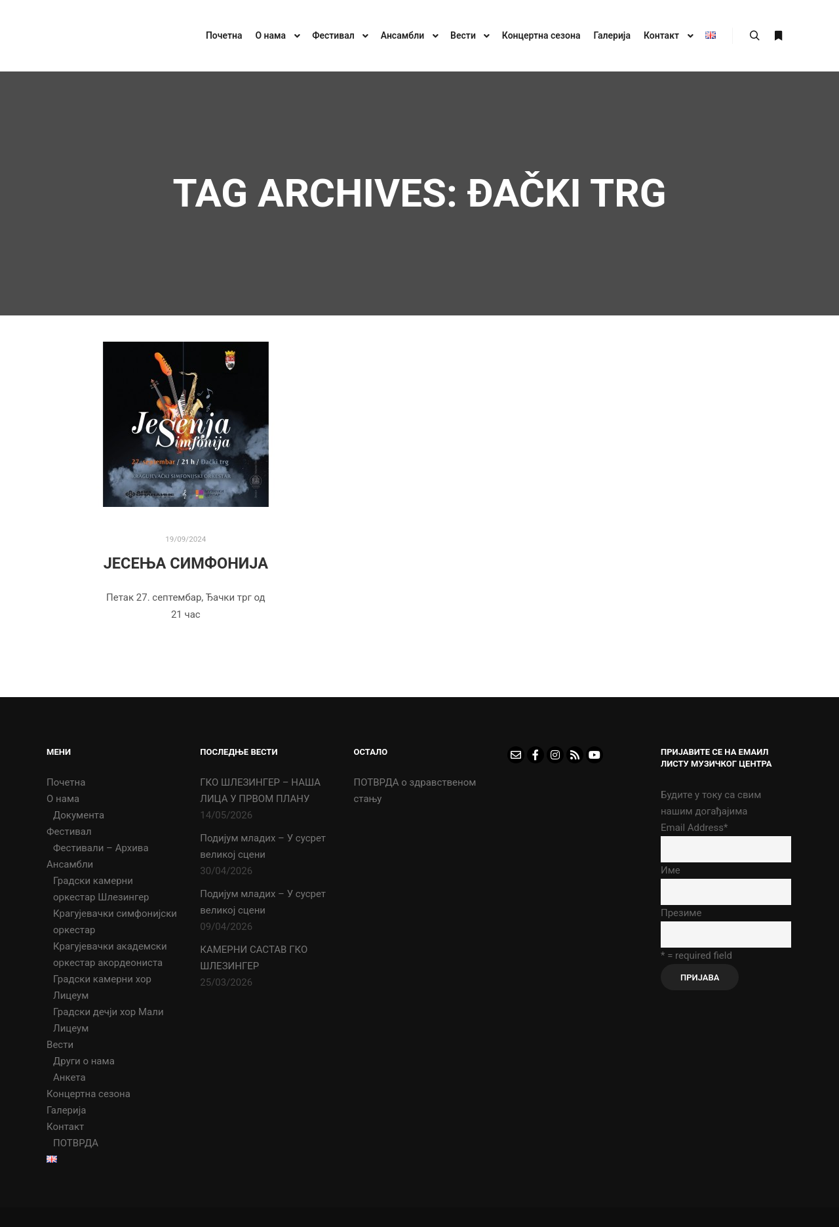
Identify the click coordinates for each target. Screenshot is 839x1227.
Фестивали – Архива (101, 848)
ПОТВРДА (75, 1143)
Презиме (681, 913)
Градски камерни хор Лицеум (102, 987)
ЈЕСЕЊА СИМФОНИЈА (186, 563)
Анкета (69, 1077)
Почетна (66, 782)
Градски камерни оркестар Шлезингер (101, 889)
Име (670, 870)
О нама (63, 799)
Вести (60, 1045)
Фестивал (69, 831)
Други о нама (84, 1061)
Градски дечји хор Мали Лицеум (108, 1020)
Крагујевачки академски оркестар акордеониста (110, 954)
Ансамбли (70, 864)
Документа (78, 815)
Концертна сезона (88, 1094)
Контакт (65, 1127)
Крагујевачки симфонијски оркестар (115, 922)
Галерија (66, 1110)
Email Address (694, 828)
